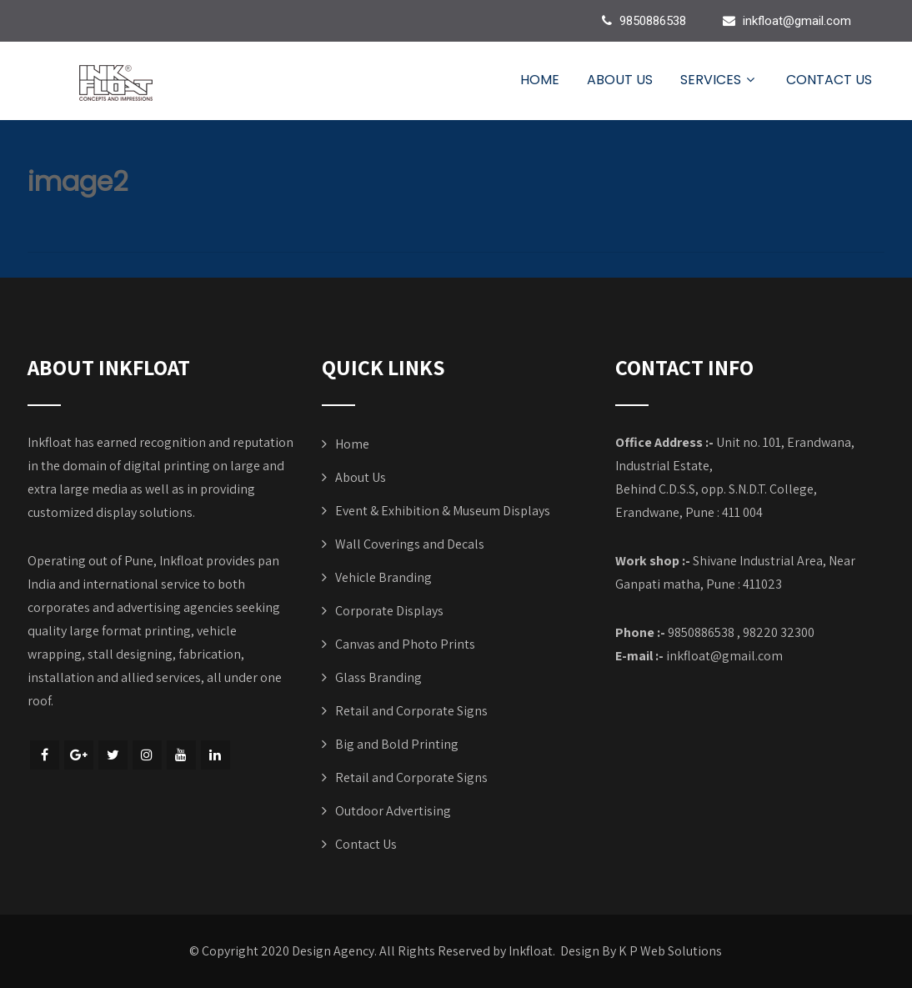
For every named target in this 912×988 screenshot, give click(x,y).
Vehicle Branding (383, 577)
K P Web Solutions (670, 951)
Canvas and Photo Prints (405, 644)
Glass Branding (378, 677)
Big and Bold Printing (397, 744)
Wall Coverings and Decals (409, 544)
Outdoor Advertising (393, 811)
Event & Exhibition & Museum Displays (442, 510)
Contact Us (829, 79)
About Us (620, 79)
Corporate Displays (389, 610)
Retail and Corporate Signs (411, 711)
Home (539, 79)
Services (719, 79)
